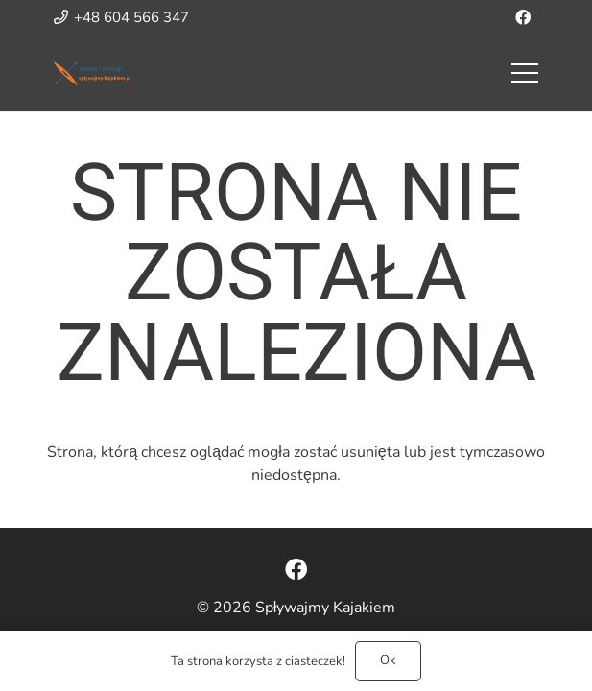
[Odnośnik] (92, 73)
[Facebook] (523, 17)
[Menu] (525, 73)
